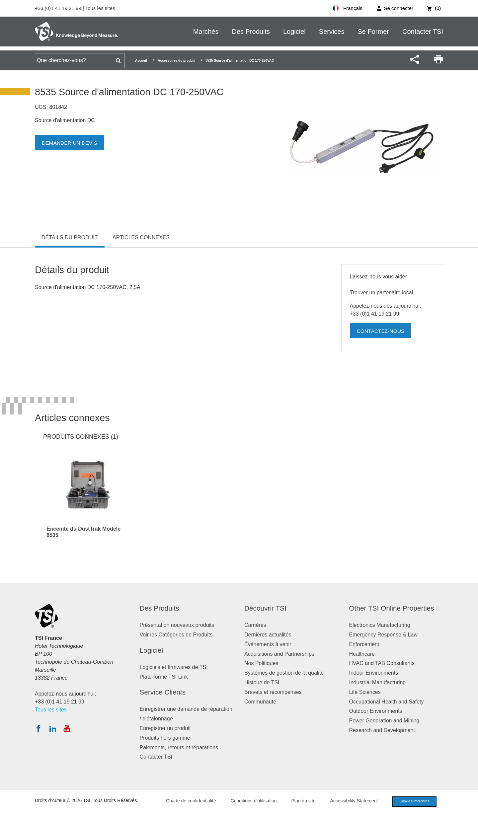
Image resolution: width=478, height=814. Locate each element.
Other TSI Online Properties (391, 608)
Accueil (141, 60)
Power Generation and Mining (384, 720)
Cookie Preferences (412, 802)
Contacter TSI (422, 31)
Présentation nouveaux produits (177, 625)
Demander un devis (70, 143)
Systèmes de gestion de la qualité (284, 673)
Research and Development (382, 730)
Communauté (260, 701)
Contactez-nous (381, 331)
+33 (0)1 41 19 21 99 (59, 8)
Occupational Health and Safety (386, 701)
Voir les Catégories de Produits (176, 634)
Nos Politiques (261, 663)
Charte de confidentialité (187, 801)
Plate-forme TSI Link (164, 677)
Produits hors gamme (165, 738)
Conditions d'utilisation (249, 801)
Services (332, 31)
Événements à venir (267, 644)
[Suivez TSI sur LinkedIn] (52, 728)
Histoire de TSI (261, 682)
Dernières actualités (267, 634)
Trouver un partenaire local (381, 292)
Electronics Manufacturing (379, 625)
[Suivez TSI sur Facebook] (38, 728)
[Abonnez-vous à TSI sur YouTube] (66, 728)
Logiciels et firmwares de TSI (174, 667)
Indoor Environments (373, 673)
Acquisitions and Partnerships (279, 654)
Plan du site (299, 801)
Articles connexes (141, 237)
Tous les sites (100, 8)
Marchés (206, 31)
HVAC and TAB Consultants (382, 663)
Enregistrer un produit (165, 728)
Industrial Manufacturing (377, 682)
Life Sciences (365, 692)
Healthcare (362, 654)
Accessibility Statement (350, 801)
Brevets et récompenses (273, 692)
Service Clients (163, 692)
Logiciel (294, 31)
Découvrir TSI (265, 608)
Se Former (373, 31)
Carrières (255, 625)
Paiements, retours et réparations (179, 747)
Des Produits (251, 31)
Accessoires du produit (176, 60)
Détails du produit (69, 237)
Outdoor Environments (375, 711)
